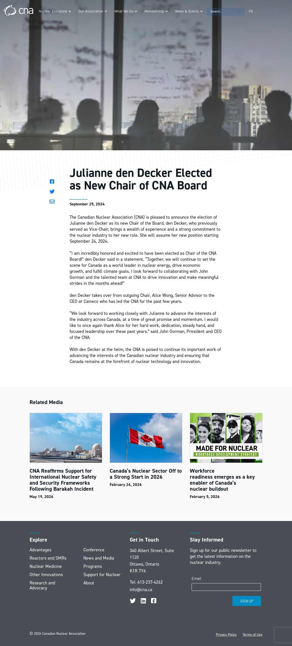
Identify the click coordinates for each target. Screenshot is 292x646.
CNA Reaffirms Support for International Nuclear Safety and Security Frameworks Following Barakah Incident (63, 479)
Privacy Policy (226, 634)
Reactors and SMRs (48, 558)
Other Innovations (46, 574)
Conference (93, 549)
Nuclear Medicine (46, 566)
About (88, 582)
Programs (92, 566)
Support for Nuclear (101, 574)
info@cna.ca (141, 590)
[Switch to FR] (250, 11)
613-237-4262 (150, 582)
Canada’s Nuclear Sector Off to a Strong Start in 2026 (146, 473)
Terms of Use (252, 634)
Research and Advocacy (42, 585)
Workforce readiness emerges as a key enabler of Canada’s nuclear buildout (222, 479)
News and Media (98, 558)
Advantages (40, 549)
